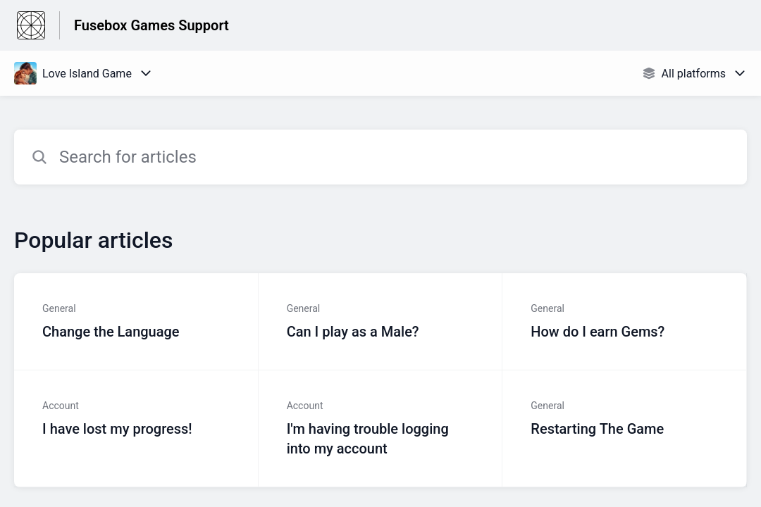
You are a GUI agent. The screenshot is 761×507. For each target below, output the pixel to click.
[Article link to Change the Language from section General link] (136, 321)
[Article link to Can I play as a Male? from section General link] (381, 321)
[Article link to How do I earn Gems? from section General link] (624, 321)
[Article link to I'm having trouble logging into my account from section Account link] (381, 428)
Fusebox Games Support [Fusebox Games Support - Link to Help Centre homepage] (151, 25)
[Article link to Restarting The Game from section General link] (624, 428)
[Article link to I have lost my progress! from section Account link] (136, 428)
